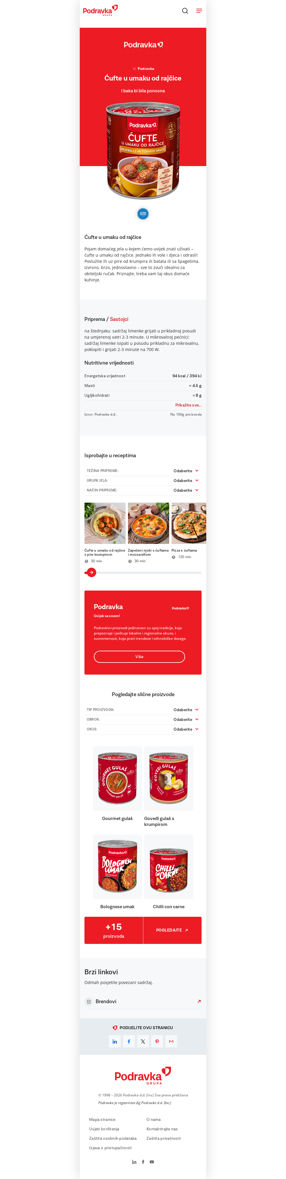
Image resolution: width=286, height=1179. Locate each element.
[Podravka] (100, 14)
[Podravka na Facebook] (143, 1162)
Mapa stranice (102, 1120)
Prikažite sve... (188, 405)
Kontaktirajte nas (162, 1129)
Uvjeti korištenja (104, 1129)
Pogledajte (172, 930)
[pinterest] (157, 1041)
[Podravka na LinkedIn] (134, 1162)
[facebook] (129, 1041)
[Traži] (185, 10)
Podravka (143, 68)
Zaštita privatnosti (164, 1139)
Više (139, 657)
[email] (171, 1041)
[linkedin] (115, 1041)
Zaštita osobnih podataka (113, 1139)
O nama (154, 1120)
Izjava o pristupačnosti (110, 1148)
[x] (143, 1041)
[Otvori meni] (199, 10)
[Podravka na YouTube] (152, 1162)
